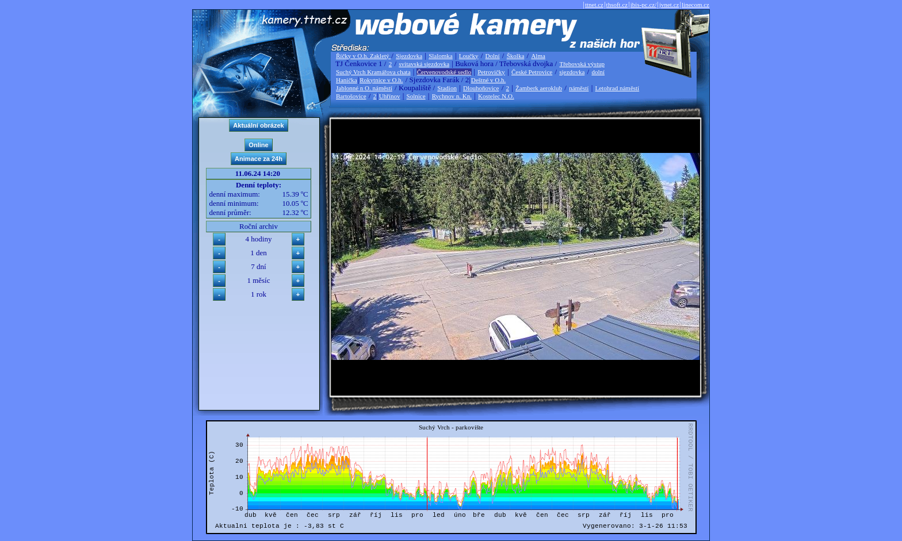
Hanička (346, 79)
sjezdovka (571, 71)
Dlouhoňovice (481, 88)
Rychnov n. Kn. (452, 96)
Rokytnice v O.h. (381, 79)
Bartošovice (351, 96)
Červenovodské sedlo (444, 71)
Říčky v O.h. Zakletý (363, 55)
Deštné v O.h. (488, 79)
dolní (598, 71)
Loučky (469, 55)
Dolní (493, 55)
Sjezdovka (409, 55)
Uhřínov (389, 96)
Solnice (416, 96)
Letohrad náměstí (617, 88)
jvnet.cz (669, 4)
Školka (516, 55)
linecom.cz (695, 4)
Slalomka (441, 55)
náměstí (578, 88)
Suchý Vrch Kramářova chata (373, 71)
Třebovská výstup (582, 63)
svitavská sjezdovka (424, 63)
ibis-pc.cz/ (643, 4)
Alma (538, 55)
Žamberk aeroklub (538, 88)
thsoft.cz (617, 4)
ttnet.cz (594, 4)
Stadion (447, 88)
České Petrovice (531, 71)
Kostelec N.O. (496, 96)
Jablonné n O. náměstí (364, 88)
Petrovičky (491, 71)
